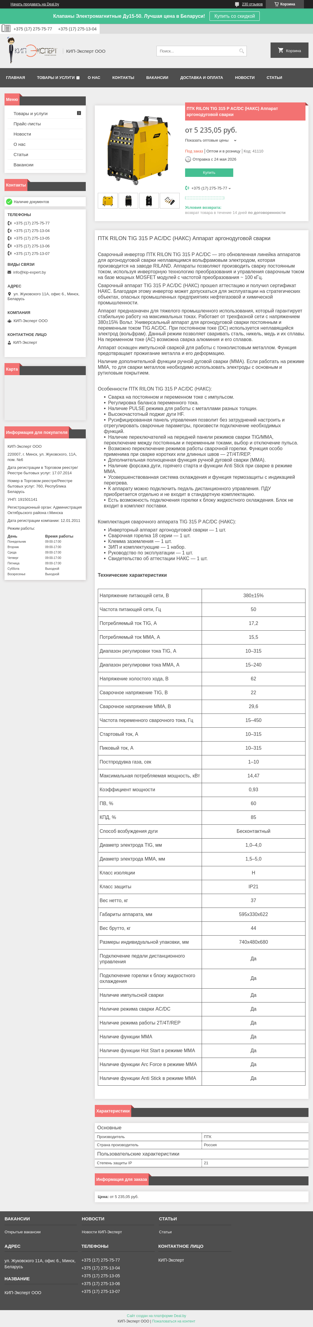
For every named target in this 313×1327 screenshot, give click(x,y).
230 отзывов (252, 4)
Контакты (123, 77)
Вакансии (157, 77)
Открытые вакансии (23, 1232)
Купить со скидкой (234, 16)
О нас (94, 77)
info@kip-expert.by (29, 272)
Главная (15, 77)
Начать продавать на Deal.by (35, 4)
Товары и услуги (56, 77)
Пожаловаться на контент (173, 1321)
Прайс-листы (27, 123)
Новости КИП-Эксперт (102, 1232)
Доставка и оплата (201, 77)
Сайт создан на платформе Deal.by (156, 1316)
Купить (209, 172)
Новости (245, 77)
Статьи (274, 77)
